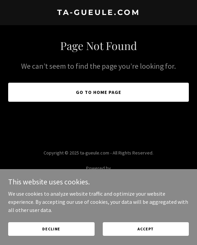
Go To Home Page (98, 92)
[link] (98, 13)
